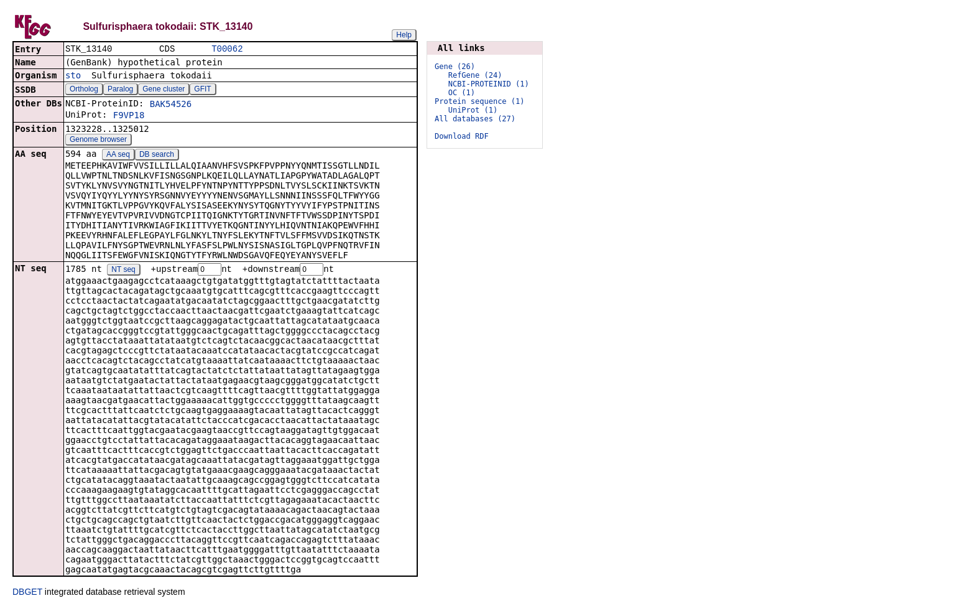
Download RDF (462, 136)
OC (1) (461, 92)
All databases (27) (475, 118)
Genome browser (98, 140)
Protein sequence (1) (480, 101)
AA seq (118, 155)
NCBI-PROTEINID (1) (488, 84)
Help (404, 34)
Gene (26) (455, 66)
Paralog (120, 90)
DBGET (27, 594)
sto (73, 77)
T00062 (227, 49)
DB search (156, 155)
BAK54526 (171, 105)
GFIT (202, 90)
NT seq (123, 271)
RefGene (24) (475, 75)
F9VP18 (129, 116)
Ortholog (84, 90)
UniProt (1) (472, 110)
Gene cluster (163, 90)
